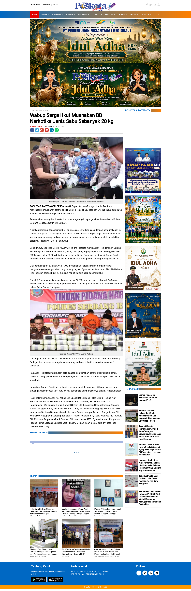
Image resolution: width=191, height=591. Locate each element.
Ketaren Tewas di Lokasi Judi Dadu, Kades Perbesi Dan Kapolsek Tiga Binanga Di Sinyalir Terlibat (149, 417)
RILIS (55, 5)
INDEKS (46, 5)
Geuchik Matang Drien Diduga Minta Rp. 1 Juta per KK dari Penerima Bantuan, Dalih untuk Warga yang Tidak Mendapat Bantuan (107, 556)
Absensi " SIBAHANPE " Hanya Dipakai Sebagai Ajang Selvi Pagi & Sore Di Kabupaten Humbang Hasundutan (150, 451)
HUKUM (121, 16)
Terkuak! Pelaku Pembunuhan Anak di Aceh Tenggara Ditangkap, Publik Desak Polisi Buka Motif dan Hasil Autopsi (150, 434)
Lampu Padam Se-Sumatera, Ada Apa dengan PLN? (148, 399)
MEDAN (44, 16)
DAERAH (69, 16)
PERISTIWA (83, 16)
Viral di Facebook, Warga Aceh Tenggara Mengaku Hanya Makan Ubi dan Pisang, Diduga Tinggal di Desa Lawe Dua (76, 514)
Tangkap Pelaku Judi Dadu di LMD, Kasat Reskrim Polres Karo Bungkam (148, 481)
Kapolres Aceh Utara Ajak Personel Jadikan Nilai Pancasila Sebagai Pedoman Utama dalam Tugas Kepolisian (150, 467)
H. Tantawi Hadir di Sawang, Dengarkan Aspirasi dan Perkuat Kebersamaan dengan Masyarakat (44, 514)
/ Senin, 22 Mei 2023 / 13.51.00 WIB (54, 128)
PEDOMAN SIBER (88, 573)
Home (34, 16)
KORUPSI (96, 16)
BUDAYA (145, 16)
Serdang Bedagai (42, 112)
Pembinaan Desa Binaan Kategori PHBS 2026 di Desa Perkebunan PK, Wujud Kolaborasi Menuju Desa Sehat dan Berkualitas (150, 499)
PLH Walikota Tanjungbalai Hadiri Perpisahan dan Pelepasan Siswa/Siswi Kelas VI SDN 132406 (76, 554)
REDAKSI (75, 573)
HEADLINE (35, 5)
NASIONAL (56, 16)
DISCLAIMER (103, 573)
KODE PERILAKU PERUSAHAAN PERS (87, 576)
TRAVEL (133, 16)
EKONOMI (109, 16)
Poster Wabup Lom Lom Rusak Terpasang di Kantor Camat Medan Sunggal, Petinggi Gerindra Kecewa (107, 514)
